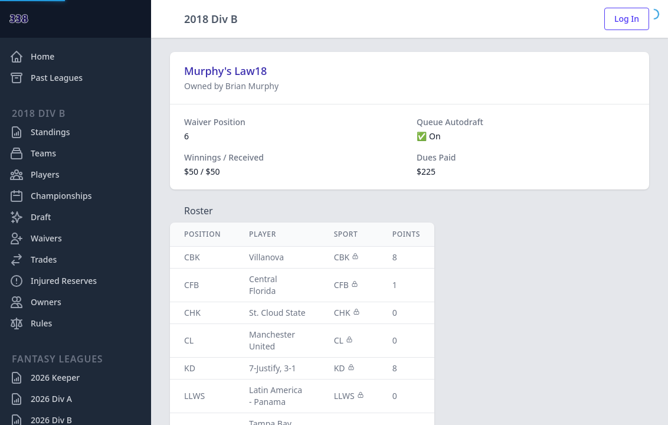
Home (31, 57)
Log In (626, 18)
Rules (30, 323)
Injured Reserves (53, 281)
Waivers (35, 238)
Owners (35, 302)
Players (34, 175)
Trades (33, 260)
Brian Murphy (252, 85)
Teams (32, 153)
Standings (39, 132)
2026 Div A (40, 399)
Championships (50, 196)
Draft (30, 217)
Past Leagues (46, 78)
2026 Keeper (44, 378)
